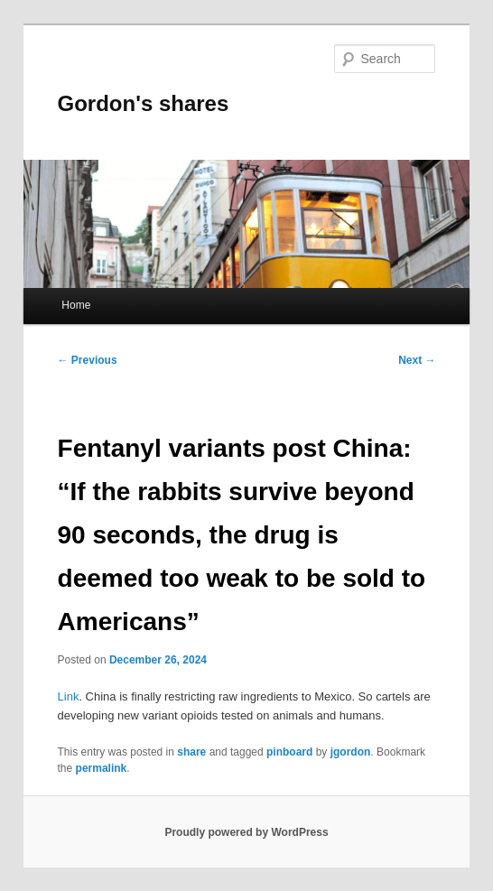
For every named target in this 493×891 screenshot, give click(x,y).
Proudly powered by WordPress (246, 832)
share (191, 752)
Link (68, 696)
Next (416, 360)
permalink (101, 768)
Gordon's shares (143, 103)
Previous (87, 360)
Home (75, 305)
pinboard (289, 752)
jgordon (350, 752)
